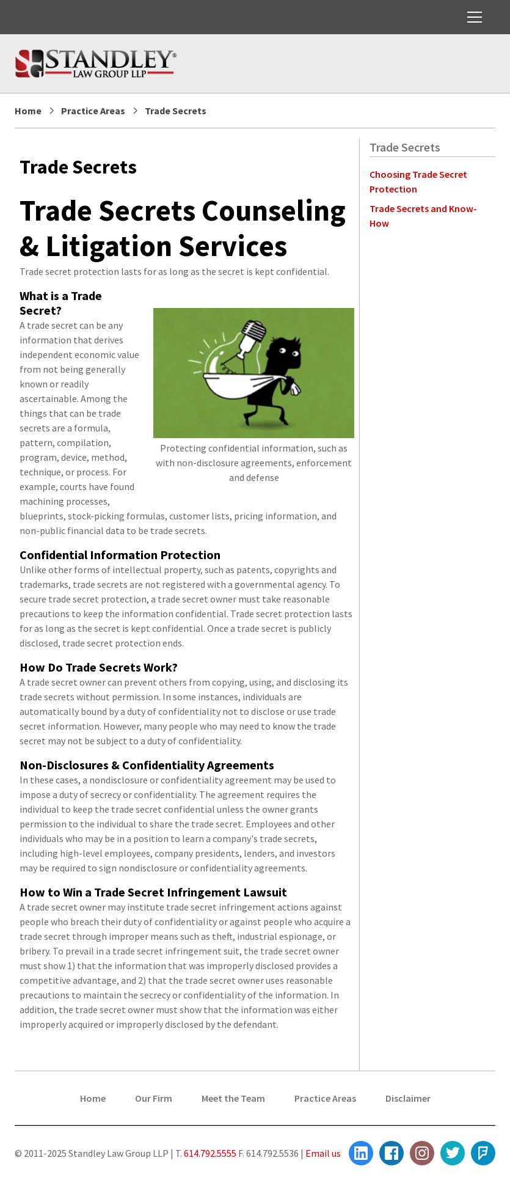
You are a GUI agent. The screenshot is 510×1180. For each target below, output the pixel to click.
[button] (472, 17)
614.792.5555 (209, 1153)
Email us (323, 1153)
